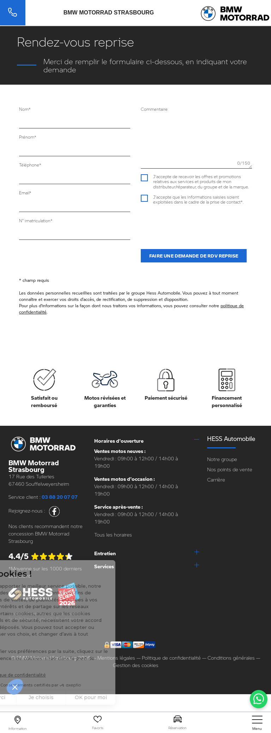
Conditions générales (231, 657)
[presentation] (194, 223)
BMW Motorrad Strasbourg (109, 13)
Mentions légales (116, 657)
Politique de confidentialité (171, 657)
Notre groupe (222, 459)
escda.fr (14, 624)
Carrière (216, 479)
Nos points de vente (229, 469)
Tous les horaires (113, 534)
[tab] (146, 440)
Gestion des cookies (135, 665)
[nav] (257, 723)
